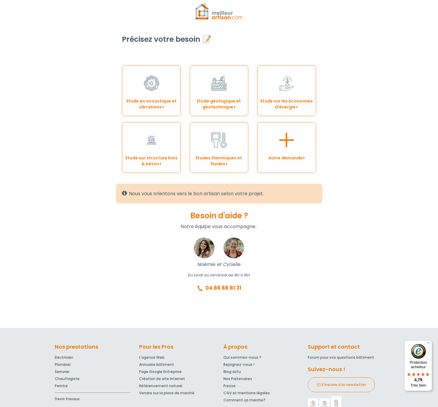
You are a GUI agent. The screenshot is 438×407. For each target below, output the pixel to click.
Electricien (64, 357)
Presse (229, 385)
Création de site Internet (162, 378)
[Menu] (428, 344)
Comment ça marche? (244, 400)
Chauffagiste (67, 378)
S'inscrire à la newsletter (341, 384)
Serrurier (62, 371)
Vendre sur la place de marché (166, 392)
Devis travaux (67, 398)
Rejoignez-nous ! (239, 364)
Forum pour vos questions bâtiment (341, 357)
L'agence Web (152, 357)
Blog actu (232, 371)
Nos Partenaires (237, 378)
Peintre (61, 385)
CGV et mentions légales (246, 392)
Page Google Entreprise (160, 371)
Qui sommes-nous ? (242, 357)
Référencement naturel (160, 385)
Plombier (63, 364)
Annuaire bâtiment (156, 364)
